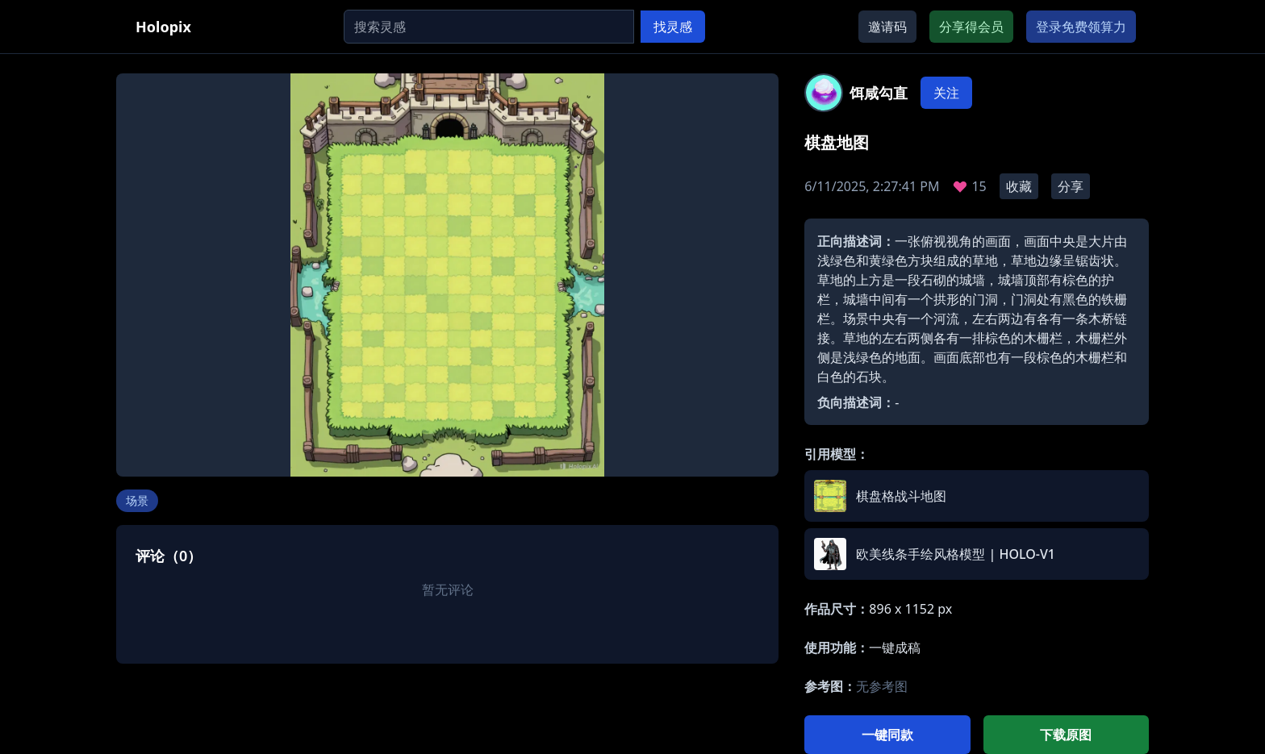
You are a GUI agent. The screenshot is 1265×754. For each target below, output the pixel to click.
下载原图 (1066, 735)
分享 (1070, 186)
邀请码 (887, 26)
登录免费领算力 (1081, 26)
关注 (946, 93)
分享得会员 (971, 26)
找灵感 (672, 26)
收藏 (1019, 186)
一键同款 (887, 735)
